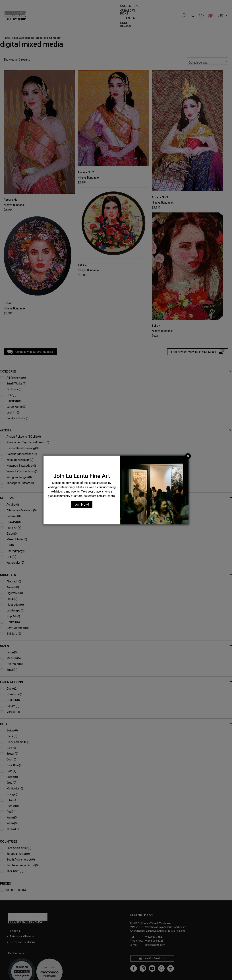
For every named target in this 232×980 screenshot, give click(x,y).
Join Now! (81, 504)
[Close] (188, 456)
